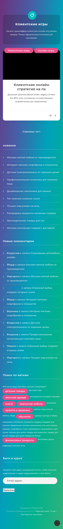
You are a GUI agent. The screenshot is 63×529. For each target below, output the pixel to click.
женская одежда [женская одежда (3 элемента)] (15, 397)
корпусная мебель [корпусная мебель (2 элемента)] (31, 403)
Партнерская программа (31, 514)
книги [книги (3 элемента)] (9, 403)
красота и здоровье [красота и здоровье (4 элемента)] (17, 410)
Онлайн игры (46, 50)
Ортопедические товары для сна (25, 220)
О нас (53, 511)
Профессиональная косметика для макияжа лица (29, 336)
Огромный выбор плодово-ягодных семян (29, 290)
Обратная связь (42, 511)
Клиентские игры (19, 50)
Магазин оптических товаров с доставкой (31, 228)
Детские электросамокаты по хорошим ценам (33, 172)
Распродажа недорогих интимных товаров (31, 213)
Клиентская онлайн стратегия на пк (31, 87)
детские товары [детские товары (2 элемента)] (15, 391)
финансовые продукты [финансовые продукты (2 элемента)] (19, 440)
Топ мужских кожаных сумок (23, 198)
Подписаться (9, 490)
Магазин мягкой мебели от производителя (31, 157)
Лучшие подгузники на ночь (23, 206)
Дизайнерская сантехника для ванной (29, 191)
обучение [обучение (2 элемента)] (25, 416)
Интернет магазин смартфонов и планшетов (32, 165)
